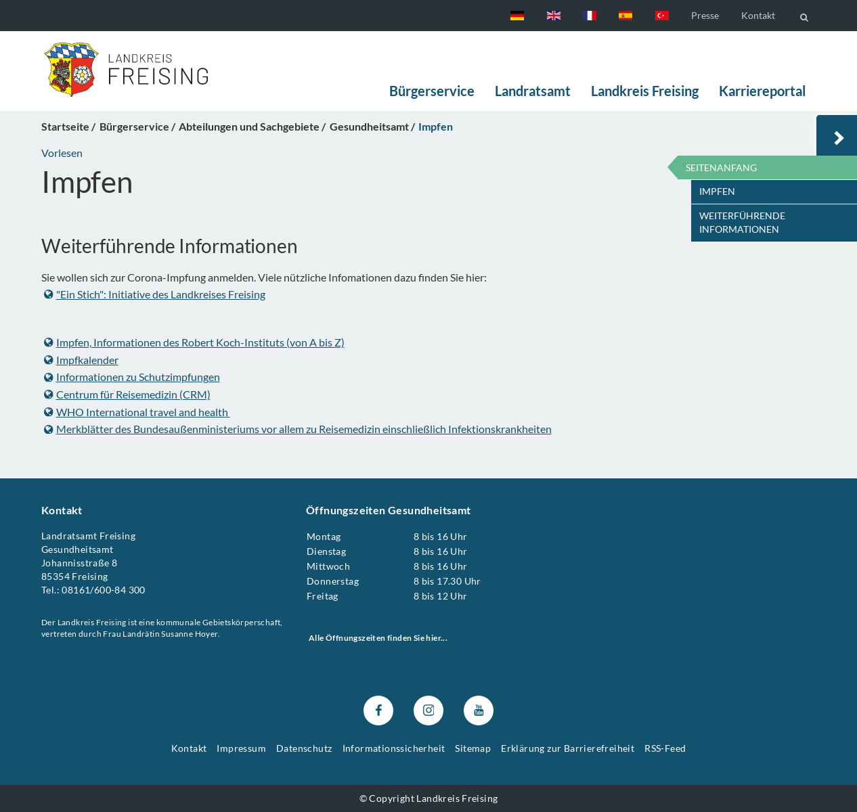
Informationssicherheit (394, 748)
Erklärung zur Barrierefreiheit (567, 748)
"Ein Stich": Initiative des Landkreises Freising (154, 293)
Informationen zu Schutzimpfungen (132, 376)
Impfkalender (81, 359)
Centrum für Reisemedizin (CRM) (127, 394)
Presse (705, 15)
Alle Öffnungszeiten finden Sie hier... (378, 638)
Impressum (241, 748)
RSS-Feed (665, 748)
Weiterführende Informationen (742, 222)
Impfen (717, 191)
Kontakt (758, 15)
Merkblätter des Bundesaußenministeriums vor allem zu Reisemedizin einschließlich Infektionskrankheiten (298, 428)
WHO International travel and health (137, 411)
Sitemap (473, 748)
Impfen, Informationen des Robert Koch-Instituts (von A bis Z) (194, 342)
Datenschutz (304, 748)
